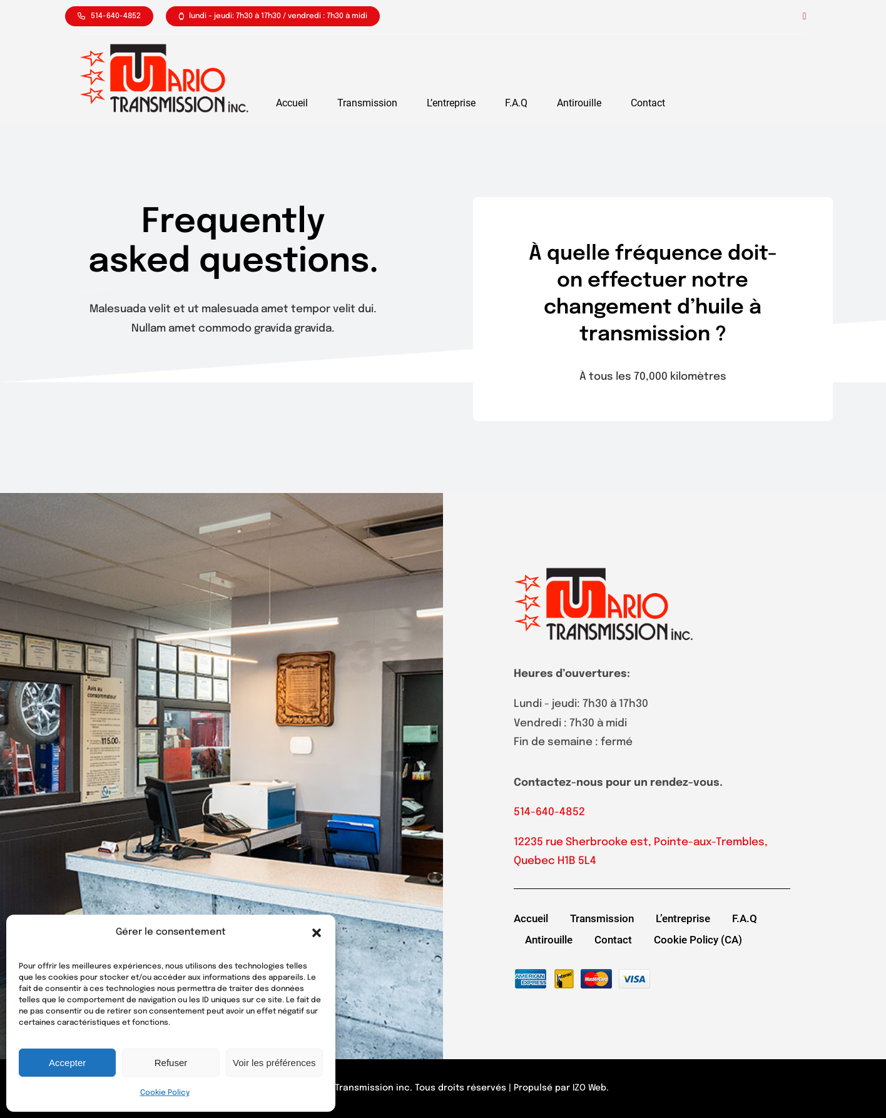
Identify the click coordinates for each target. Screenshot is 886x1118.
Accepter (67, 1062)
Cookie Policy (165, 1093)
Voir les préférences (274, 1062)
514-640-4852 (549, 812)
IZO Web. (591, 1088)
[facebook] (805, 16)
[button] (316, 933)
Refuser (171, 1062)
